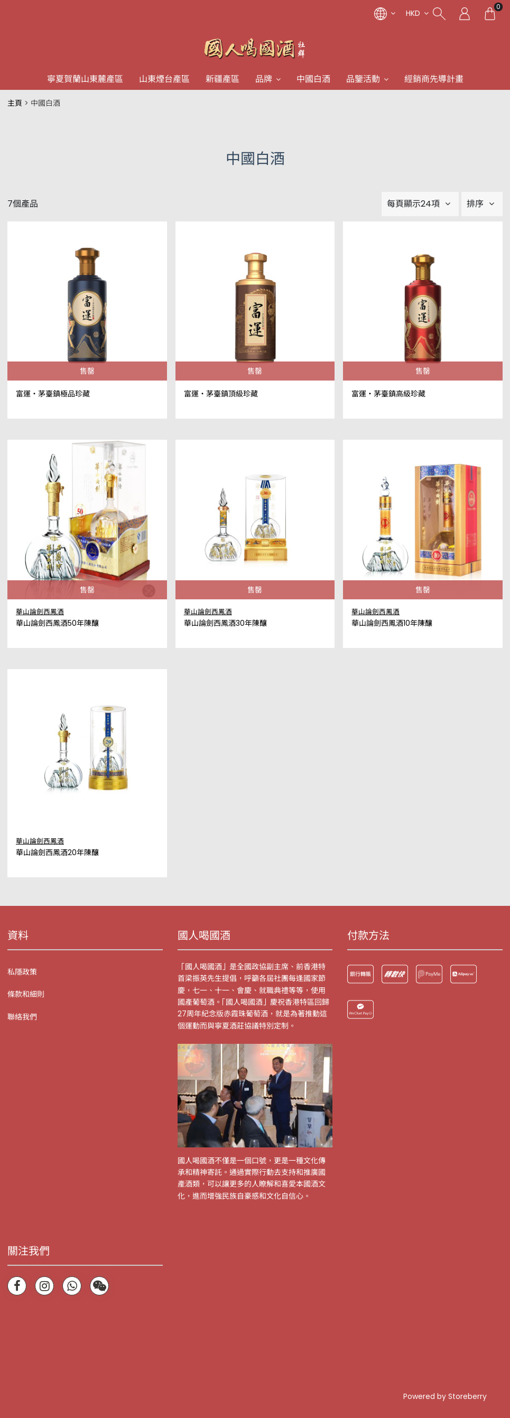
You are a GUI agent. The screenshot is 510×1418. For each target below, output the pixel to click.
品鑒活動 (363, 79)
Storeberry (467, 1396)
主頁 (14, 103)
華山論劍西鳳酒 (40, 612)
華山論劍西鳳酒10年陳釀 (391, 623)
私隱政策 (22, 972)
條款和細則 (25, 994)
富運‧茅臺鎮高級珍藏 (388, 394)
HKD (413, 13)
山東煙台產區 (164, 79)
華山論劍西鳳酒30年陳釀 (225, 623)
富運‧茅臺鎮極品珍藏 (53, 394)
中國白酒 (313, 79)
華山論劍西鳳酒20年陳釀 (57, 853)
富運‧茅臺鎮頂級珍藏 (221, 394)
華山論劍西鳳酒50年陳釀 (57, 623)
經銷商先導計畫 (433, 79)
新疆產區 (222, 79)
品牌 (263, 79)
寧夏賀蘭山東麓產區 (85, 79)
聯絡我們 (22, 1017)
